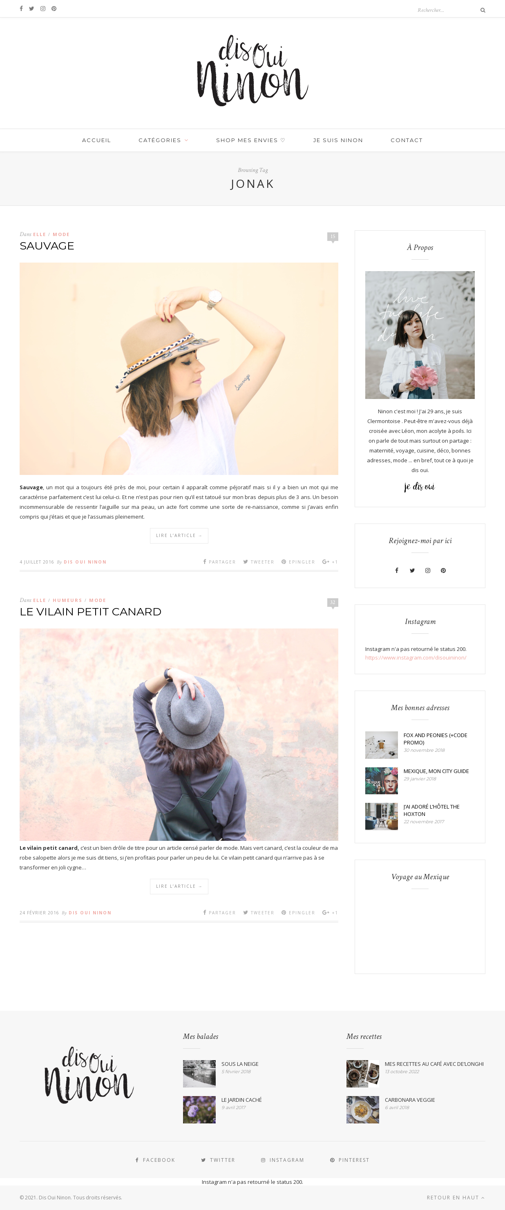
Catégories (160, 140)
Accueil (96, 140)
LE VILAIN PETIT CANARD (90, 611)
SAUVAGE (47, 245)
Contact (407, 140)
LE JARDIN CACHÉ (241, 1099)
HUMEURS (68, 600)
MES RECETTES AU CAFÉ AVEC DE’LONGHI (434, 1063)
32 (332, 602)
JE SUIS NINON (338, 140)
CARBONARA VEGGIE (410, 1099)
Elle (39, 234)
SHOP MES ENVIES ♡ (251, 140)
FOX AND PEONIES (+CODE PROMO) (435, 738)
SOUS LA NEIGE (240, 1063)
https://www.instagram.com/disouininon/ (416, 657)
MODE (61, 234)
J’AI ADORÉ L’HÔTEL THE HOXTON (432, 810)
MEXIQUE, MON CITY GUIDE (436, 771)
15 (333, 236)
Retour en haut (456, 1197)
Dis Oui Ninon (85, 562)
